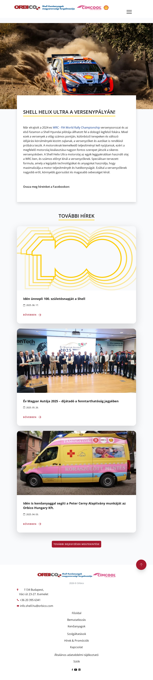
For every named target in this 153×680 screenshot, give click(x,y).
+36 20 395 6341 (30, 600)
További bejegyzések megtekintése (76, 544)
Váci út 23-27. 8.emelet (33, 594)
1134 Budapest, (34, 590)
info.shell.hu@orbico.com (36, 606)
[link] (76, 127)
